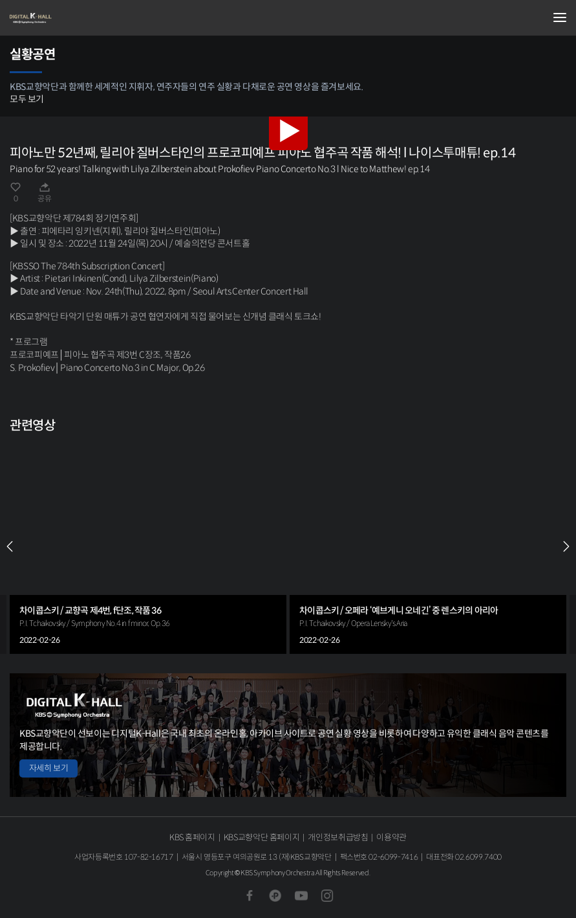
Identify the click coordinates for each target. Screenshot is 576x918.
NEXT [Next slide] (566, 546)
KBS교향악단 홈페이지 (261, 837)
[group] (148, 546)
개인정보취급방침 (338, 837)
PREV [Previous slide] (9, 546)
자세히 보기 (48, 768)
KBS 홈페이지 (192, 837)
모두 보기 (27, 99)
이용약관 (391, 837)
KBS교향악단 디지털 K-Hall (74, 18)
